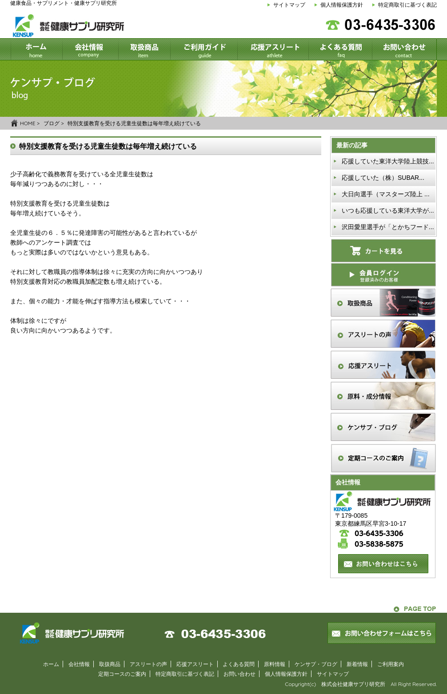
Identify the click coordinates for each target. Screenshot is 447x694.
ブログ (52, 123)
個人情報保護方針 (341, 4)
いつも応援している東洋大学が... (388, 210)
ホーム (51, 664)
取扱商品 (109, 664)
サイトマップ (289, 4)
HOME (28, 123)
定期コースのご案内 (122, 673)
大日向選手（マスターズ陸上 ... (386, 194)
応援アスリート (195, 664)
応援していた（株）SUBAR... (383, 177)
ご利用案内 (390, 664)
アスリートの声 (148, 664)
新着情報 (357, 664)
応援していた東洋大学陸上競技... (388, 161)
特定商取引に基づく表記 (407, 4)
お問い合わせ (239, 673)
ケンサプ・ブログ (316, 664)
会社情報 (79, 664)
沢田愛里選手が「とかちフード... (388, 226)
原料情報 (274, 664)
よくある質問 (239, 664)
